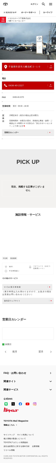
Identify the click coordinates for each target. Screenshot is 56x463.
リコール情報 (9, 450)
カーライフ (47, 12)
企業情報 (36, 446)
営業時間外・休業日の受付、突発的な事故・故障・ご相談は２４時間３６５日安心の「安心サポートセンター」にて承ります (30, 123)
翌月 (41, 351)
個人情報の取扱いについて (15, 439)
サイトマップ (9, 435)
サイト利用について (25, 435)
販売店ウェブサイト (28, 301)
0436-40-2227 (28, 85)
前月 (14, 351)
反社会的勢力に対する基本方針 (17, 446)
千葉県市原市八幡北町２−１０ (28, 67)
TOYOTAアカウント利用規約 (16, 442)
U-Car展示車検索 (28, 287)
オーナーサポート (28, 12)
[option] (28, 41)
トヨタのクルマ (9, 12)
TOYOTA (5, 4)
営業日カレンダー (27, 132)
